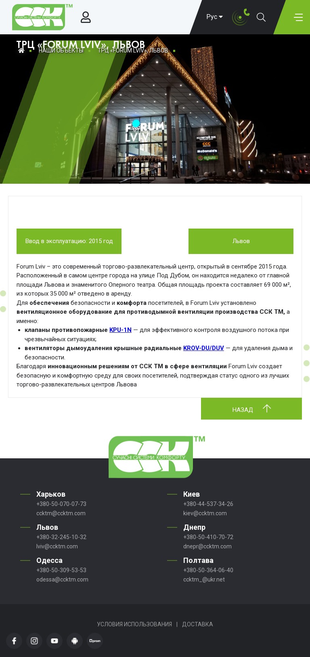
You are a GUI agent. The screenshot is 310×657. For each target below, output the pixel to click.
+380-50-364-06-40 (208, 570)
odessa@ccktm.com (62, 579)
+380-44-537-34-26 (208, 504)
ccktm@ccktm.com (61, 513)
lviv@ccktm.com (57, 546)
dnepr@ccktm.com (207, 546)
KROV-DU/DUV (203, 348)
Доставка (197, 624)
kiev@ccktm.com (205, 513)
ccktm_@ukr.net (204, 579)
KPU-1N (120, 330)
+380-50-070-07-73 (61, 504)
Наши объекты (61, 50)
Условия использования (134, 624)
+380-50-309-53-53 (61, 570)
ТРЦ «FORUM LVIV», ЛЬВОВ (133, 50)
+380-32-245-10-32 (61, 537)
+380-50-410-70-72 (208, 537)
